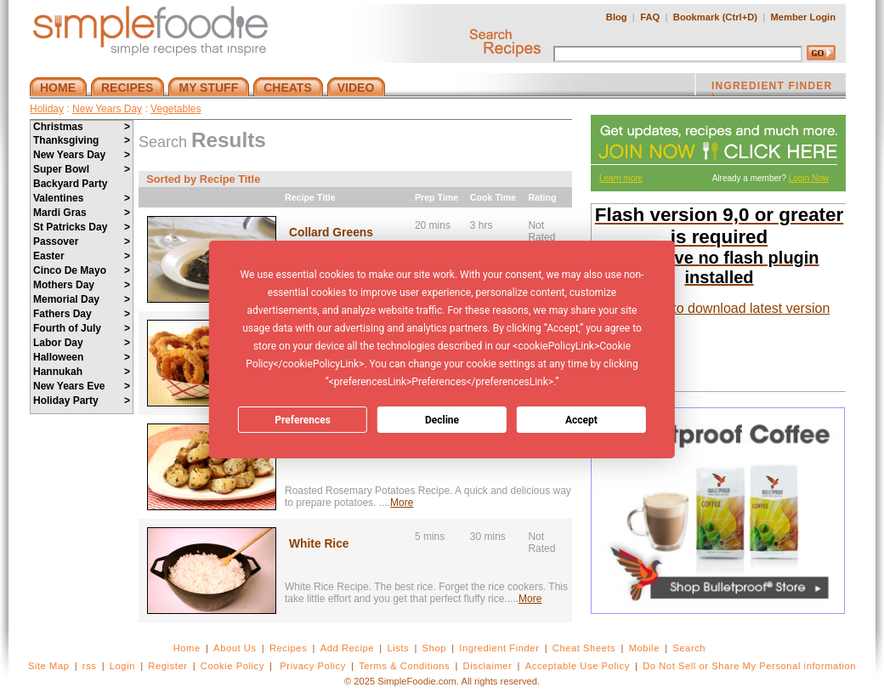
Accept (581, 420)
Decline (442, 420)
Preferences (303, 420)
